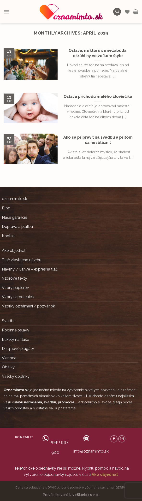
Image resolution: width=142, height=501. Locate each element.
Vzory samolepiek (18, 297)
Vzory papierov (15, 287)
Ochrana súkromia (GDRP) (106, 487)
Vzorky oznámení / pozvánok (28, 306)
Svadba (9, 320)
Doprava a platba (17, 226)
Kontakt (9, 236)
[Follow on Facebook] (114, 438)
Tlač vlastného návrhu (21, 260)
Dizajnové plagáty (18, 348)
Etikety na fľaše (15, 339)
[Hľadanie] (117, 12)
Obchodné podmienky (70, 487)
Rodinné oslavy (15, 330)
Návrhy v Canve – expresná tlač (30, 269)
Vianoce (9, 358)
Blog (6, 208)
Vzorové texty (14, 278)
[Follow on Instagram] (121, 438)
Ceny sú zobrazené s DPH (35, 487)
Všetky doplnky (16, 376)
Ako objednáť (13, 250)
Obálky (8, 367)
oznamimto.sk (14, 198)
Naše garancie (14, 217)
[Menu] (6, 12)
